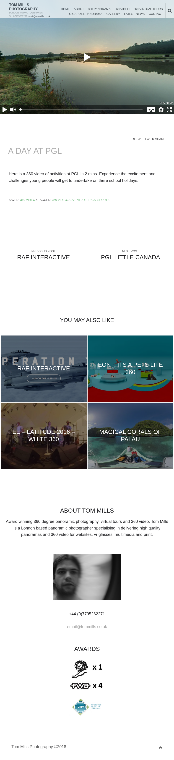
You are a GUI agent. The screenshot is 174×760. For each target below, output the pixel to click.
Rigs (92, 200)
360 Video (122, 9)
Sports (103, 200)
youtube (98, 494)
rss (112, 494)
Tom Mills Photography (23, 7)
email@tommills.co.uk (39, 16)
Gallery (113, 14)
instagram (105, 494)
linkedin (75, 494)
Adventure (77, 200)
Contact (156, 14)
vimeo (90, 494)
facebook (68, 494)
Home (65, 9)
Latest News (134, 14)
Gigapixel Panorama (85, 14)
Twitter (61, 494)
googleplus (83, 494)
